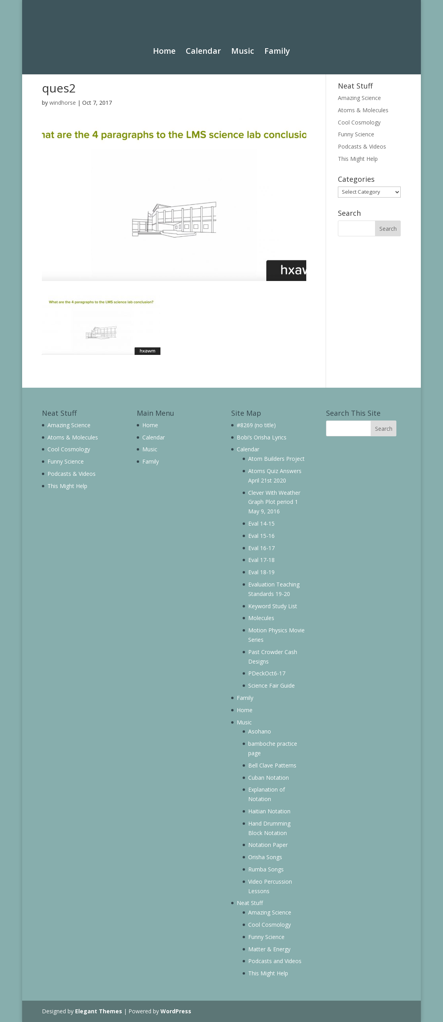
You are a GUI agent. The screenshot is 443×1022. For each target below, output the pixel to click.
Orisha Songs (265, 857)
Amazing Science (359, 98)
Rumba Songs (266, 869)
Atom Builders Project (276, 458)
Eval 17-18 (261, 560)
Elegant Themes (98, 1011)
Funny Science (356, 134)
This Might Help (358, 158)
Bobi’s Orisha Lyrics (262, 437)
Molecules (261, 618)
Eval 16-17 (261, 548)
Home (164, 44)
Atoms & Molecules (363, 110)
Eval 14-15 (261, 523)
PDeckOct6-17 (266, 673)
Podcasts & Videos (362, 146)
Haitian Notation (269, 811)
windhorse (62, 102)
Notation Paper (268, 845)
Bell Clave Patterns (272, 765)
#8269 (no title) (256, 425)
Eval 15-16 (261, 535)
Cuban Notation (268, 777)
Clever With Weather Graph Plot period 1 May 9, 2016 (274, 502)
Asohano (259, 731)
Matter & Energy (269, 949)
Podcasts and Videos (275, 961)
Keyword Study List (272, 606)
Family (277, 44)
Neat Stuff (250, 903)
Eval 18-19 (261, 572)
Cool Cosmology (359, 122)
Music (242, 44)
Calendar (203, 44)
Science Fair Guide (271, 685)
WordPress (175, 1011)
